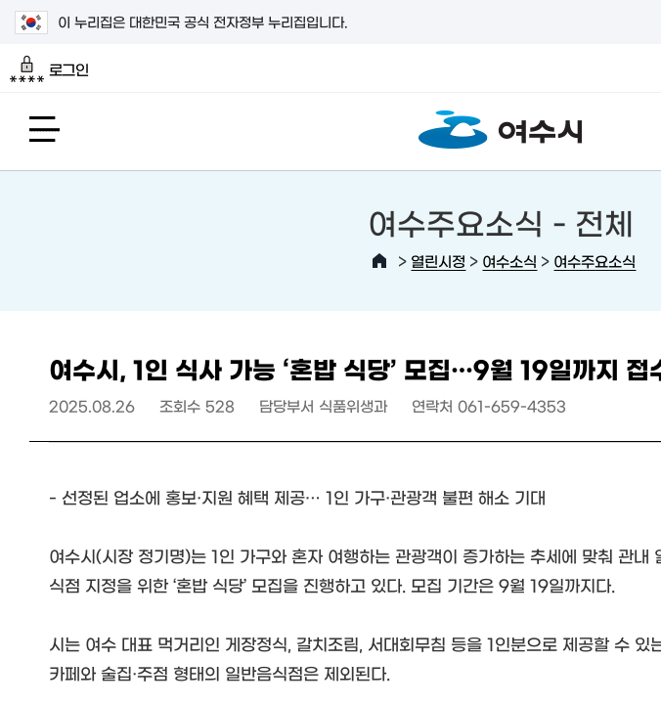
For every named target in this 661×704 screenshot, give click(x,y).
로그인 (49, 69)
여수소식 (509, 260)
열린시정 (438, 260)
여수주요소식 (594, 260)
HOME (379, 261)
